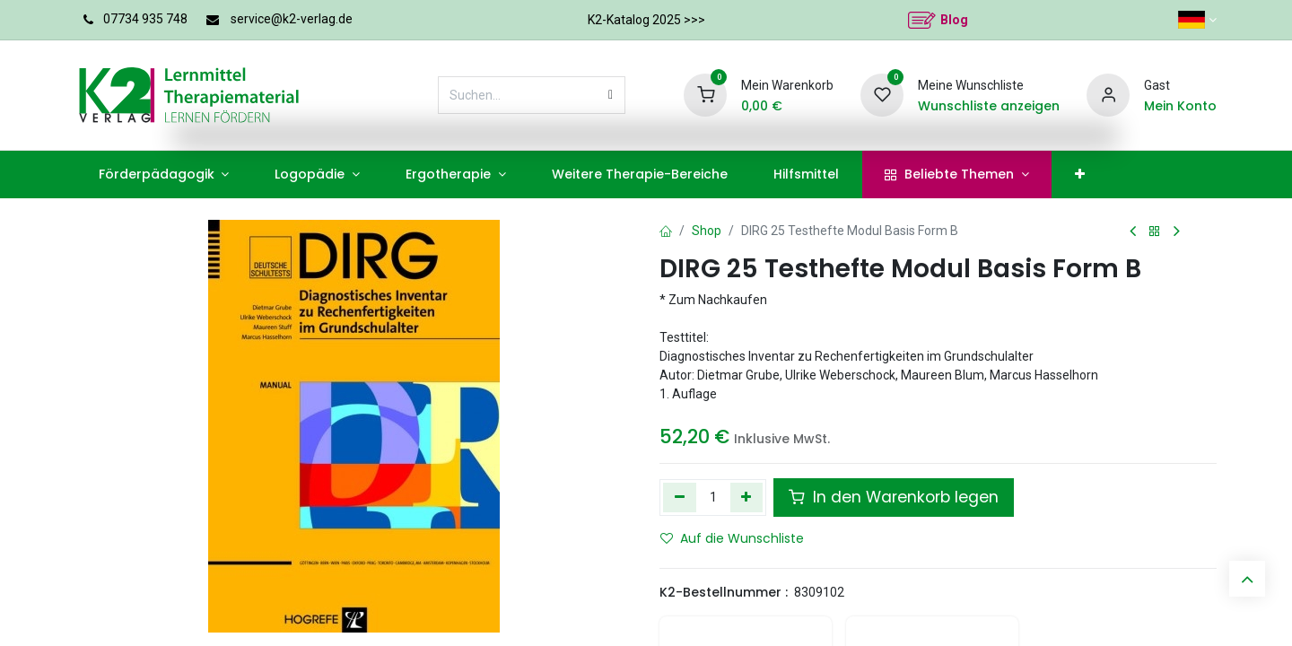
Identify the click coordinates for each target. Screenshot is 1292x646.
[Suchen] (610, 95)
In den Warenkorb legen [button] (894, 497)
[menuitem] (163, 174)
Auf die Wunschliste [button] (732, 538)
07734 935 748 (145, 19)
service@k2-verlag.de (292, 19)
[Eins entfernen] (679, 497)
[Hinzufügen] (747, 497)
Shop (706, 230)
